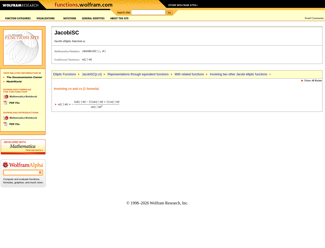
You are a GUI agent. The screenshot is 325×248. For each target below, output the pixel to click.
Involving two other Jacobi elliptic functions (238, 74)
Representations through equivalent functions (138, 74)
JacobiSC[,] (92, 74)
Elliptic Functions (64, 74)
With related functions (189, 74)
